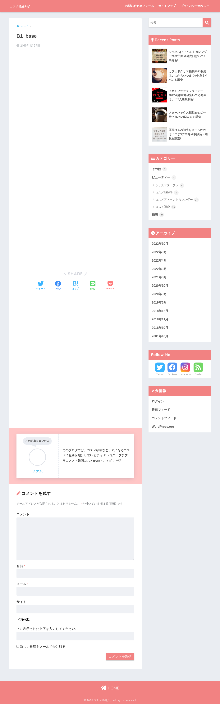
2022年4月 (159, 261)
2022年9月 (159, 253)
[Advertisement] (75, 81)
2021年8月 (159, 278)
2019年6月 (159, 304)
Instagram (185, 376)
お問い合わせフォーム (139, 5)
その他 (160, 169)
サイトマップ (167, 5)
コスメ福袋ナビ (26, 6)
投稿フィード (161, 412)
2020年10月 (160, 287)
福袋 (158, 215)
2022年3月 (159, 270)
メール (22, 584)
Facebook (172, 376)
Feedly (198, 376)
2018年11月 (160, 321)
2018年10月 (160, 330)
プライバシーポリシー (195, 5)
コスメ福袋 (165, 207)
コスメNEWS (167, 193)
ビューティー (164, 177)
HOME (110, 687)
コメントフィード (165, 421)
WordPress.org (163, 429)
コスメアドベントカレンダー (177, 200)
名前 (20, 566)
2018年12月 (160, 312)
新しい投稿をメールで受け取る (43, 646)
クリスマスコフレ (169, 185)
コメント (23, 514)
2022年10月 (160, 244)
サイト (21, 601)
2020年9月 (159, 295)
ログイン (158, 404)
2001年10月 (160, 338)
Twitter (159, 376)
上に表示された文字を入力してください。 (47, 628)
